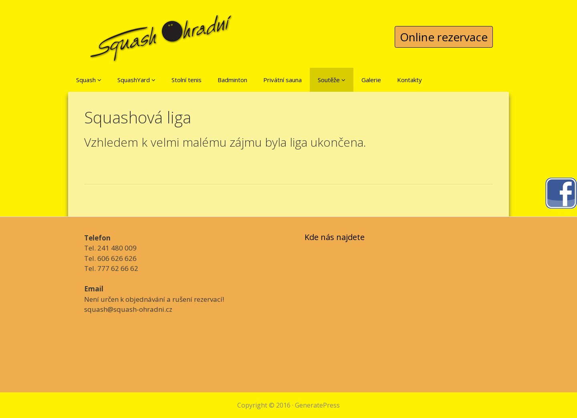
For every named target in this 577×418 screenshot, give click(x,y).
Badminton (232, 80)
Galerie (371, 80)
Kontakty (409, 80)
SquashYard (136, 80)
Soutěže (331, 80)
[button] (99, 80)
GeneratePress (317, 405)
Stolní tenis (186, 80)
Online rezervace (444, 36)
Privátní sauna (282, 80)
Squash (88, 80)
